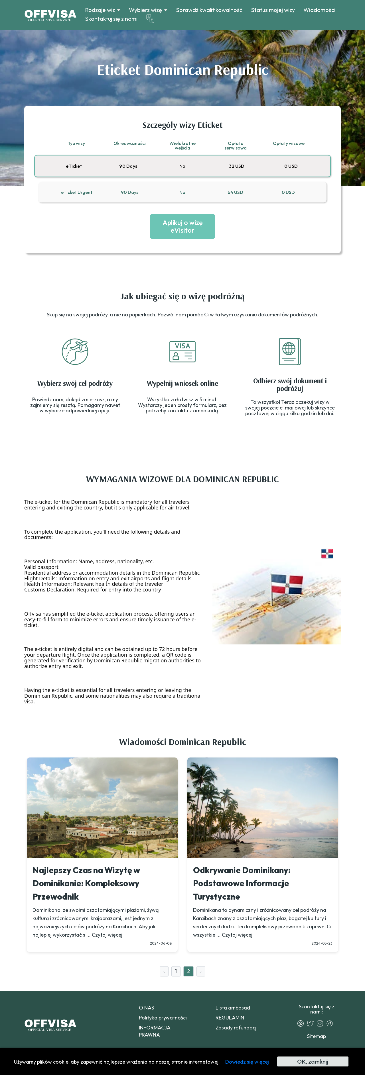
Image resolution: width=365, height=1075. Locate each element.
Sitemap (316, 1036)
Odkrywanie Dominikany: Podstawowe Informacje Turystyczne (242, 883)
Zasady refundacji (236, 1027)
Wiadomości (319, 9)
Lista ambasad (233, 1007)
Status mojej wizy (273, 9)
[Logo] (50, 15)
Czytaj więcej (107, 934)
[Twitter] (312, 1023)
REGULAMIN (230, 1017)
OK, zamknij (312, 1061)
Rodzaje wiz (100, 10)
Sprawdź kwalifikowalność (209, 9)
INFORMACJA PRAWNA (154, 1031)
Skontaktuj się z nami (111, 18)
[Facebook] (331, 1023)
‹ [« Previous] (164, 971)
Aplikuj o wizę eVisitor (183, 226)
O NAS (146, 1007)
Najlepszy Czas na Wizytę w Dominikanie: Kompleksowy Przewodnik (86, 883)
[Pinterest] (302, 1023)
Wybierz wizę (145, 10)
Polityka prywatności (163, 1017)
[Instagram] (321, 1023)
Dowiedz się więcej (247, 1061)
